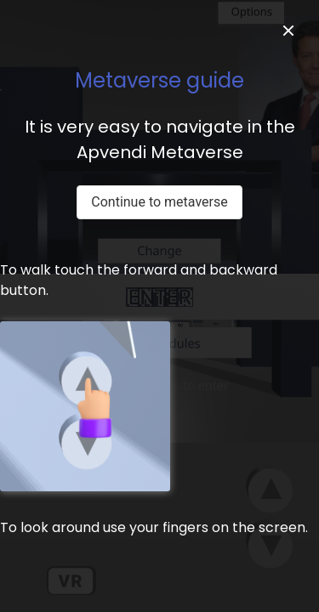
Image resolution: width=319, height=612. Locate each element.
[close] (288, 30)
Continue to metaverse (159, 202)
